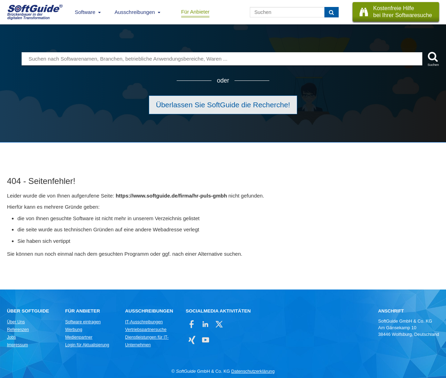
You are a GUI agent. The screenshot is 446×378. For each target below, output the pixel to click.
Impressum (17, 344)
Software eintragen (83, 321)
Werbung (73, 329)
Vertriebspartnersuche (146, 329)
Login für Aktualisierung (87, 344)
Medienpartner (78, 337)
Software (85, 12)
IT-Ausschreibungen (144, 321)
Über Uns (16, 321)
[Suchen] (331, 12)
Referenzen (18, 329)
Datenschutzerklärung (253, 371)
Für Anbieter (195, 12)
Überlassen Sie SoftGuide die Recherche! (223, 105)
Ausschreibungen (135, 12)
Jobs (11, 337)
